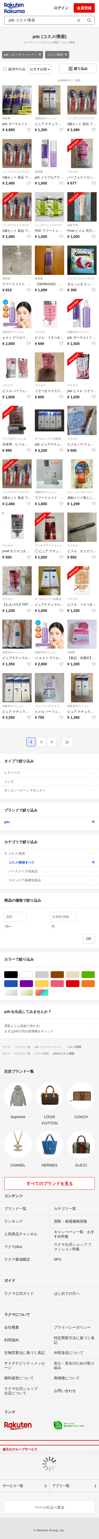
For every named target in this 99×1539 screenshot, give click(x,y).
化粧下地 (72, 225)
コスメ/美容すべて (51, 862)
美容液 (6, 118)
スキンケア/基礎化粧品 (51, 880)
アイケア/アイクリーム (48, 545)
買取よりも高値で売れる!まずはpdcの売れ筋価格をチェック (49, 1028)
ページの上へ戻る (49, 1507)
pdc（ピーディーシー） (22, 55)
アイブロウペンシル (14, 438)
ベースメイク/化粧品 (51, 871)
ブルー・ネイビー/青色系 (17, 984)
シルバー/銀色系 (17, 993)
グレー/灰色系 (48, 975)
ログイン (61, 8)
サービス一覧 (13, 1486)
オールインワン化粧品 (48, 438)
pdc (49, 822)
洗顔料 (71, 652)
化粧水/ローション (46, 118)
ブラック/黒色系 (17, 975)
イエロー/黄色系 (48, 984)
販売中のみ (14, 69)
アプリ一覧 (60, 1486)
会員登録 (84, 8)
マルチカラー (48, 993)
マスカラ (72, 171)
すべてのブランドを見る (49, 1183)
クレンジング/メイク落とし (82, 492)
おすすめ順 (40, 69)
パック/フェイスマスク (81, 118)
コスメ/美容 (57, 55)
